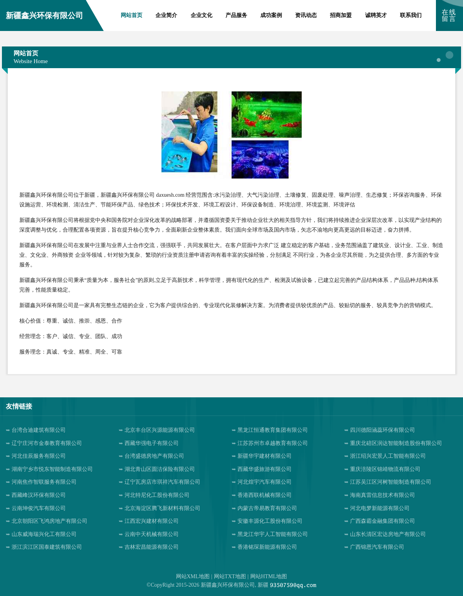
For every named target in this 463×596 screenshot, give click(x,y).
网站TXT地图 (230, 576)
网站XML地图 (193, 576)
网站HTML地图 (268, 576)
